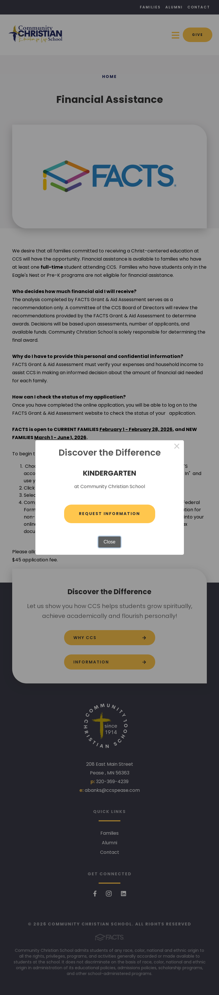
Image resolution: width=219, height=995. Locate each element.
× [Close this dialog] (176, 447)
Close (109, 541)
